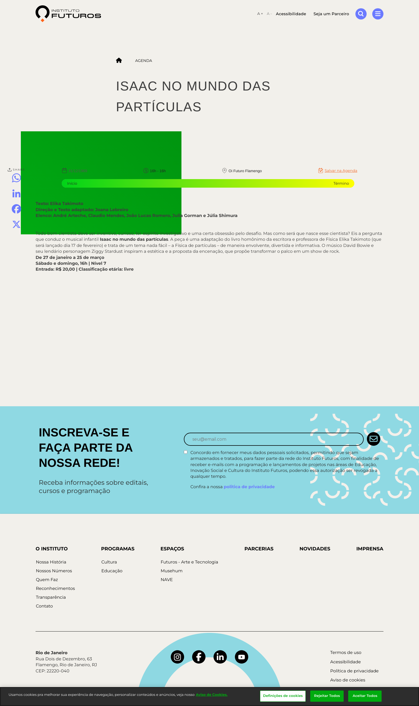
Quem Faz (46, 579)
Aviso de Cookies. (211, 695)
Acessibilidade (291, 14)
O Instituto (52, 549)
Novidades (314, 549)
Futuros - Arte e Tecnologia (189, 562)
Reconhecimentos (55, 588)
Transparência (50, 597)
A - (269, 13)
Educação (111, 571)
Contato (44, 606)
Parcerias (258, 549)
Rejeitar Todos (327, 696)
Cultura (108, 562)
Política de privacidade (354, 671)
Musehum (171, 571)
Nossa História (51, 562)
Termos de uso (346, 652)
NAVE (166, 579)
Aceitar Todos (365, 696)
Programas (117, 549)
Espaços (172, 549)
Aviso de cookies (347, 680)
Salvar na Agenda (341, 170)
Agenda (143, 60)
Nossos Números (54, 571)
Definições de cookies (283, 696)
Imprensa (369, 549)
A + (260, 13)
